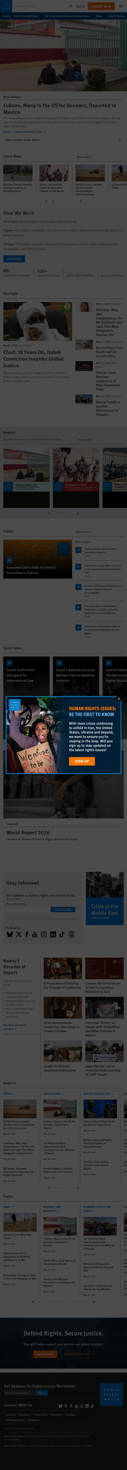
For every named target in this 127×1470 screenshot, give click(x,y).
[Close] (118, 698)
